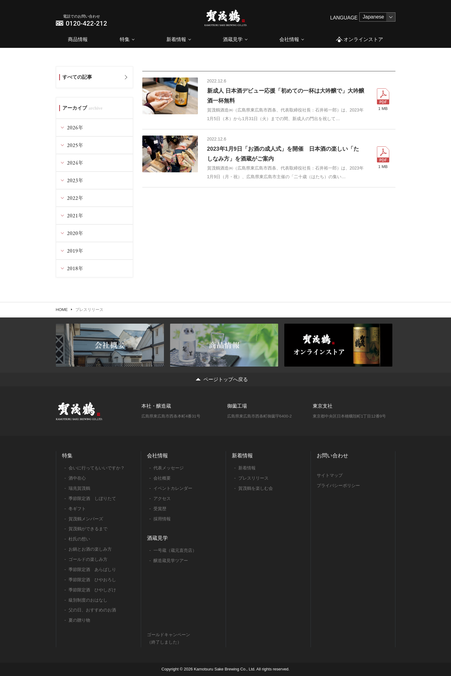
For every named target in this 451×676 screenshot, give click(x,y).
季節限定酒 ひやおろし (92, 579)
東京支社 (322, 406)
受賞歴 (159, 508)
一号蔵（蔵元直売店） (175, 550)
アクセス (162, 498)
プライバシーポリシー (338, 485)
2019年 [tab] (75, 250)
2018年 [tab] (75, 268)
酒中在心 (77, 478)
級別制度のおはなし (88, 600)
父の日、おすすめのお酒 (92, 609)
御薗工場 (237, 406)
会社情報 (289, 39)
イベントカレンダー (172, 488)
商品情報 (78, 39)
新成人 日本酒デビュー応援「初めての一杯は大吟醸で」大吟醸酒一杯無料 (285, 96)
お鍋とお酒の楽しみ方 (90, 549)
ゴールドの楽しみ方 (88, 559)
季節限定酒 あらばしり (92, 569)
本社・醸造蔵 (156, 406)
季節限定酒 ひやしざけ (92, 589)
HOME (62, 309)
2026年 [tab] (75, 127)
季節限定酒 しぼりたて (92, 498)
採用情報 (162, 518)
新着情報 (176, 39)
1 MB (382, 108)
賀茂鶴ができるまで (88, 528)
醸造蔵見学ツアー (170, 560)
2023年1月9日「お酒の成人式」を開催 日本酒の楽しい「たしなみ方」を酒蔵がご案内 (283, 154)
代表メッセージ (168, 467)
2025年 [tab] (75, 145)
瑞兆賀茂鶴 (79, 488)
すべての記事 (77, 77)
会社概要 (162, 478)
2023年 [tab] (75, 180)
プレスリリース (253, 478)
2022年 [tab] (75, 198)
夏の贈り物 (79, 620)
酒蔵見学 (233, 39)
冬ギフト (77, 508)
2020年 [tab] (75, 233)
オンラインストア (359, 40)
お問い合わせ (332, 456)
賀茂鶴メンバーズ (86, 518)
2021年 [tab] (75, 215)
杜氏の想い (79, 538)
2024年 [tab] (75, 162)
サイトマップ (330, 475)
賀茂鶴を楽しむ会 (255, 488)
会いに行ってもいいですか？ (97, 467)
